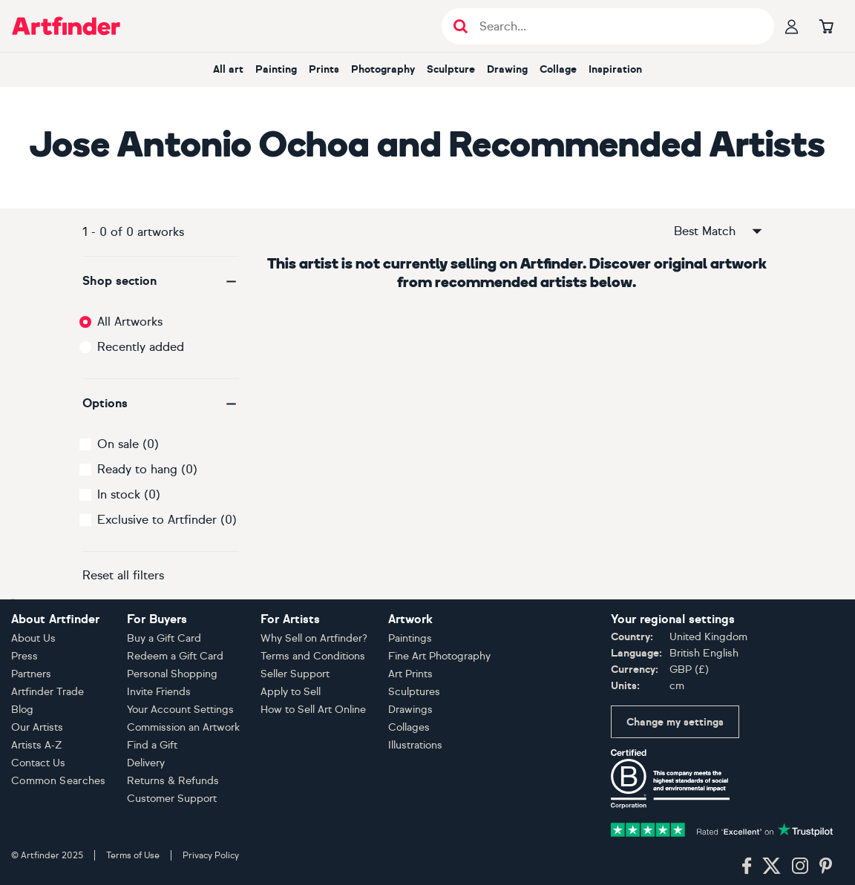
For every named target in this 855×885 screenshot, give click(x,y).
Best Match (719, 231)
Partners (31, 674)
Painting (276, 69)
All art (228, 69)
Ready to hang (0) (147, 469)
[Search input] (615, 26)
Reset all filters (123, 575)
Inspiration (615, 69)
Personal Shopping (172, 674)
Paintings (410, 638)
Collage (558, 69)
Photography (383, 69)
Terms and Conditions (313, 656)
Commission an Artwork (183, 727)
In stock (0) (128, 494)
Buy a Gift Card (164, 638)
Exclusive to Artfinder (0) (167, 520)
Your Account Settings (180, 709)
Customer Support (172, 798)
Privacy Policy (211, 855)
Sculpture (451, 69)
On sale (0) (128, 444)
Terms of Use (133, 855)
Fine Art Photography (439, 656)
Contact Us (38, 763)
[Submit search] (460, 26)
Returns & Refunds (173, 780)
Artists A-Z (36, 745)
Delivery (146, 763)
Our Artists (37, 727)
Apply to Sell (291, 691)
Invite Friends (159, 691)
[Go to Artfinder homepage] (66, 26)
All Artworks (130, 322)
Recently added (140, 347)
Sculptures (414, 691)
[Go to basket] (826, 26)
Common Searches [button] (58, 780)
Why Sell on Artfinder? (314, 638)
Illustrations (415, 745)
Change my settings (675, 722)
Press (24, 656)
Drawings (410, 709)
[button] (160, 281)
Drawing (507, 69)
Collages (409, 727)
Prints (324, 69)
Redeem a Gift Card (175, 656)
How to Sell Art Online (313, 709)
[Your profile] (792, 26)
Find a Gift (152, 745)
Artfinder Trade (47, 691)
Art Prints (410, 674)
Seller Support (295, 674)
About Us (33, 638)
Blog (22, 709)
